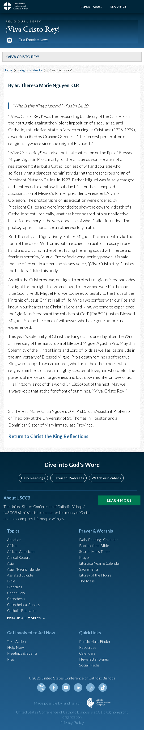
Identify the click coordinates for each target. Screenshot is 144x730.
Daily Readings (33, 478)
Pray (11, 659)
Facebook (53, 687)
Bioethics (14, 587)
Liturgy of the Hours (95, 575)
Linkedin (78, 687)
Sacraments (88, 569)
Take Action (16, 641)
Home (8, 70)
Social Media (89, 665)
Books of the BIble (94, 545)
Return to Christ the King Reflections (48, 436)
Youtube (66, 687)
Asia (10, 563)
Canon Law (16, 592)
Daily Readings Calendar (98, 539)
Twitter (41, 687)
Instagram (90, 687)
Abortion (14, 539)
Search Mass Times (94, 551)
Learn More (119, 500)
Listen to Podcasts (68, 478)
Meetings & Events (22, 653)
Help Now (15, 647)
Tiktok (102, 687)
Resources (87, 647)
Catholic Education (22, 610)
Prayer (84, 557)
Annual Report (18, 557)
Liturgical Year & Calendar (99, 563)
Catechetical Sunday (23, 604)
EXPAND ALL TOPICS (24, 618)
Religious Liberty (29, 70)
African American (20, 551)
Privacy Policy (72, 722)
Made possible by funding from (58, 703)
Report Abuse (90, 7)
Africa (12, 545)
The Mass (87, 581)
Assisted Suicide (20, 575)
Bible (11, 581)
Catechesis (16, 598)
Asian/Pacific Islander (24, 569)
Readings (117, 6)
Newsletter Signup (94, 659)
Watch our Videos (106, 478)
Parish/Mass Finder (94, 641)
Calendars (87, 653)
